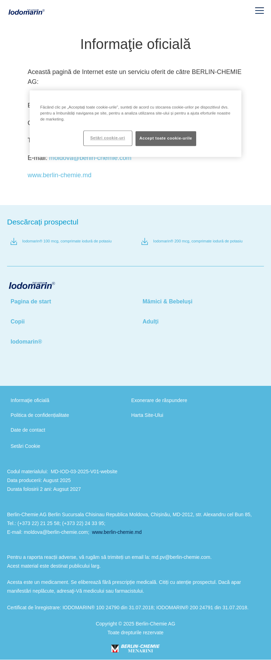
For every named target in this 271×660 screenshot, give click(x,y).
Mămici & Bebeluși (167, 301)
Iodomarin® (26, 342)
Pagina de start (31, 301)
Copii (18, 322)
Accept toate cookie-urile (165, 138)
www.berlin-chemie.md (59, 175)
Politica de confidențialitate (40, 415)
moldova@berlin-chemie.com (90, 157)
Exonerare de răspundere (159, 400)
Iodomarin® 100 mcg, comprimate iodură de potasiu (67, 241)
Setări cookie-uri (107, 138)
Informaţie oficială (30, 400)
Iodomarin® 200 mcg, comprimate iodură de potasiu (197, 241)
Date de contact (28, 430)
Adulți (150, 322)
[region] (135, 123)
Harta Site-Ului (147, 415)
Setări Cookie (25, 446)
